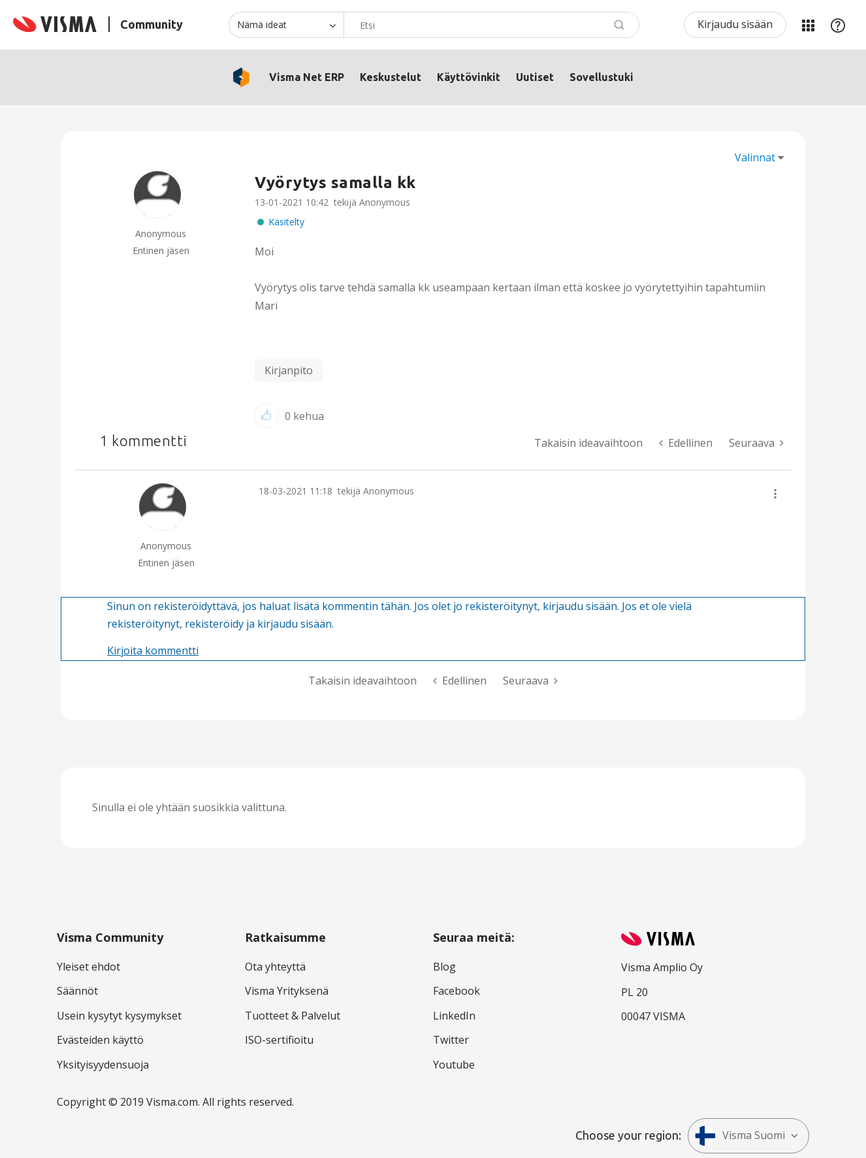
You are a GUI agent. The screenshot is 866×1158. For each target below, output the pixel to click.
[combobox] (491, 25)
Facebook (456, 991)
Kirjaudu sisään (735, 24)
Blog (444, 966)
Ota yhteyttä (275, 966)
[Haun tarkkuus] (286, 25)
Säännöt (77, 991)
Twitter (451, 1040)
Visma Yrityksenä (287, 991)
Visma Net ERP (306, 77)
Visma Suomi (740, 1135)
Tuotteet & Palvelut (292, 1015)
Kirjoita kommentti (153, 650)
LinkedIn (454, 1015)
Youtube (454, 1064)
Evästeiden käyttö (100, 1040)
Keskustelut (390, 77)
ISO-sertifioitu (279, 1040)
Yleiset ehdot (88, 966)
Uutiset (535, 77)
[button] (266, 416)
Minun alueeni (808, 25)
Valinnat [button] (755, 157)
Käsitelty (286, 222)
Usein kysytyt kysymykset (119, 1015)
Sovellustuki (601, 77)
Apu (838, 25)
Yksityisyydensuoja (103, 1064)
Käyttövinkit (468, 77)
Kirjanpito (289, 370)
